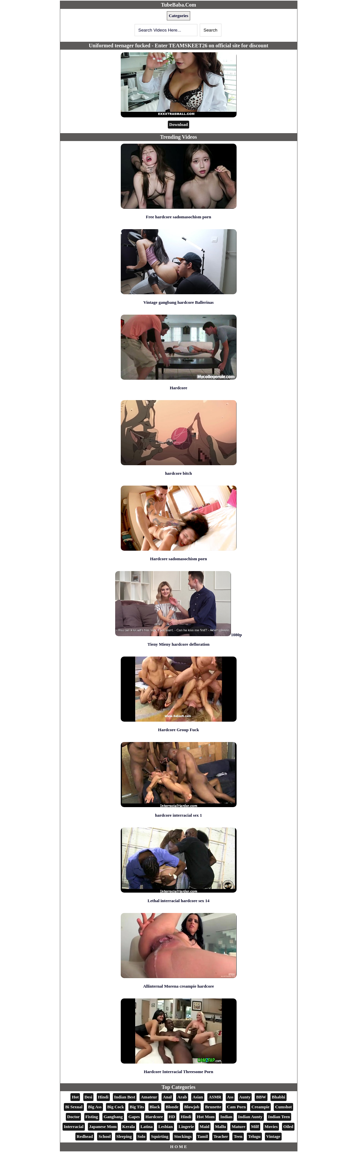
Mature (238, 1126)
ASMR (215, 1096)
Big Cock (115, 1106)
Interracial (74, 1126)
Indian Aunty (250, 1116)
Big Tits (137, 1106)
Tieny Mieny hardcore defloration (178, 644)
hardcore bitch (178, 473)
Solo (141, 1136)
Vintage (273, 1136)
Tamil (202, 1136)
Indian (226, 1116)
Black (155, 1106)
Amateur (149, 1096)
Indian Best (124, 1096)
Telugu (254, 1136)
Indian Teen (279, 1116)
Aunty (245, 1096)
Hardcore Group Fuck (178, 729)
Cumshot (283, 1106)
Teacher (221, 1136)
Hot (75, 1096)
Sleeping (124, 1136)
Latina (146, 1126)
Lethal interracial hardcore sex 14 (178, 900)
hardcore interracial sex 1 (178, 815)
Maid (205, 1126)
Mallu (220, 1126)
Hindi (103, 1096)
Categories (178, 15)
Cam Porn (236, 1106)
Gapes (134, 1116)
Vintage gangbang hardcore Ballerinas (178, 302)
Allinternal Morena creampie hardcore (178, 986)
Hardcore (178, 387)
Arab (182, 1096)
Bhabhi (278, 1096)
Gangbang (113, 1116)
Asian (197, 1096)
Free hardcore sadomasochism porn (178, 216)
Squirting (159, 1136)
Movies (271, 1126)
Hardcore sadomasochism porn (178, 558)
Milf (255, 1126)
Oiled (288, 1126)
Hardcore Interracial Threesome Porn (178, 1071)
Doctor (73, 1116)
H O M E (178, 1146)
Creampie (260, 1106)
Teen (238, 1136)
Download (178, 124)
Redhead (85, 1136)
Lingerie (186, 1126)
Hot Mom (206, 1116)
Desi (88, 1096)
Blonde (172, 1106)
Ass (230, 1096)
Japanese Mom (102, 1126)
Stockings (182, 1136)
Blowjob (191, 1106)
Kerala (128, 1126)
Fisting (92, 1116)
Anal (167, 1096)
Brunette (213, 1106)
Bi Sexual (73, 1106)
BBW (261, 1096)
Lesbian (165, 1126)
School (104, 1136)
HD (172, 1116)
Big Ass (95, 1106)
